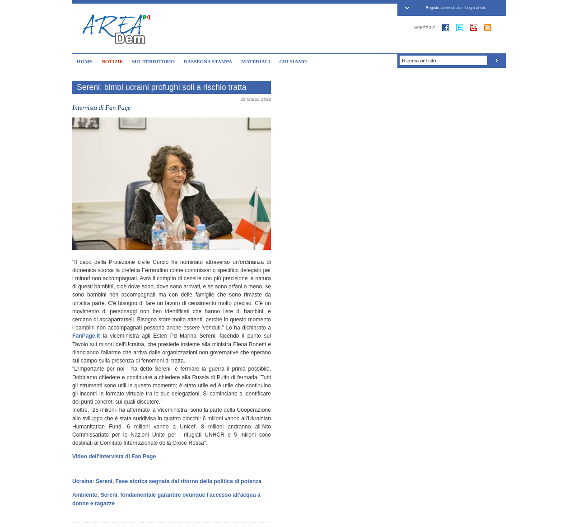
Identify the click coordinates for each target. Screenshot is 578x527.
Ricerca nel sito (419, 60)
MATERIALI (255, 61)
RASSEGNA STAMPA (208, 61)
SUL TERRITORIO (153, 61)
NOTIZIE (112, 61)
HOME (85, 61)
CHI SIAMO (293, 61)
